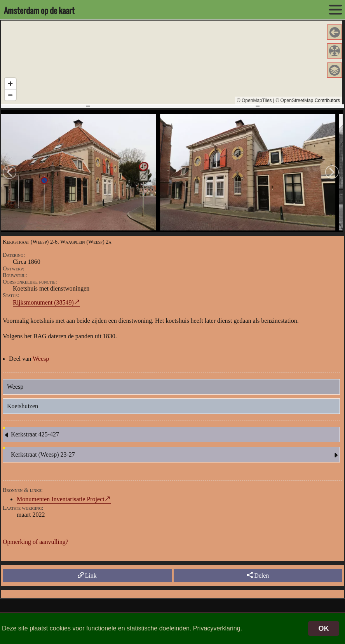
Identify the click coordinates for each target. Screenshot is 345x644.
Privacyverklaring (216, 628)
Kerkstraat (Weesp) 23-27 (175, 455)
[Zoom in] (10, 83)
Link (87, 575)
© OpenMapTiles (254, 100)
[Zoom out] (10, 94)
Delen (258, 575)
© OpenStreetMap (294, 100)
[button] (334, 32)
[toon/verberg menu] (335, 9)
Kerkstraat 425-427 (31, 435)
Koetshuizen (22, 406)
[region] (171, 62)
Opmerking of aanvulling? (35, 541)
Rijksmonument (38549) (43, 302)
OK (324, 628)
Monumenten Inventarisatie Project (61, 499)
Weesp (41, 358)
